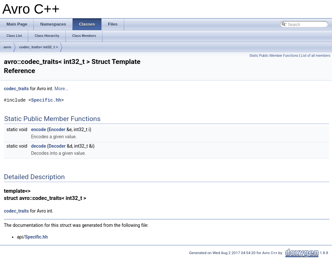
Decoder (57, 146)
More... (61, 88)
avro (7, 47)
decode (38, 146)
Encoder (57, 129)
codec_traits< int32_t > (38, 47)
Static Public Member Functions (273, 56)
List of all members (315, 56)
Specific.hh (46, 100)
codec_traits (16, 88)
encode (38, 129)
